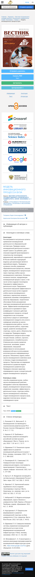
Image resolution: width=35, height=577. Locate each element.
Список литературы (12, 417)
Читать (13, 411)
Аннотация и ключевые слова (16, 233)
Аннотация (24, 93)
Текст (10, 96)
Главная (3, 17)
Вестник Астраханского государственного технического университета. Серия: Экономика (15, 18)
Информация (11, 93)
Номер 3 (17, 20)
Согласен (29, 569)
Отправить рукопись (26, 7)
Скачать (19, 411)
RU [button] (33, 2)
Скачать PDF (17, 77)
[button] (2, 2)
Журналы (11, 17)
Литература (24, 96)
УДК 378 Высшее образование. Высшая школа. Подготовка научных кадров (15, 209)
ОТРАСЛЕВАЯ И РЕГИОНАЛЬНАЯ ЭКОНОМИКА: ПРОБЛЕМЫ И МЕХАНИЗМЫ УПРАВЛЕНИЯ (16, 203)
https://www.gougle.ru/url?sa (16, 545)
